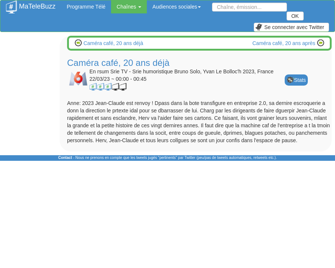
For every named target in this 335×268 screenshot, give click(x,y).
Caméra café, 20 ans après (284, 43)
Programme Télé (86, 7)
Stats (300, 80)
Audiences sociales (176, 7)
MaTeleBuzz (31, 4)
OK (295, 16)
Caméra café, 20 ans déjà (112, 43)
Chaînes (129, 7)
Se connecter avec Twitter (289, 27)
